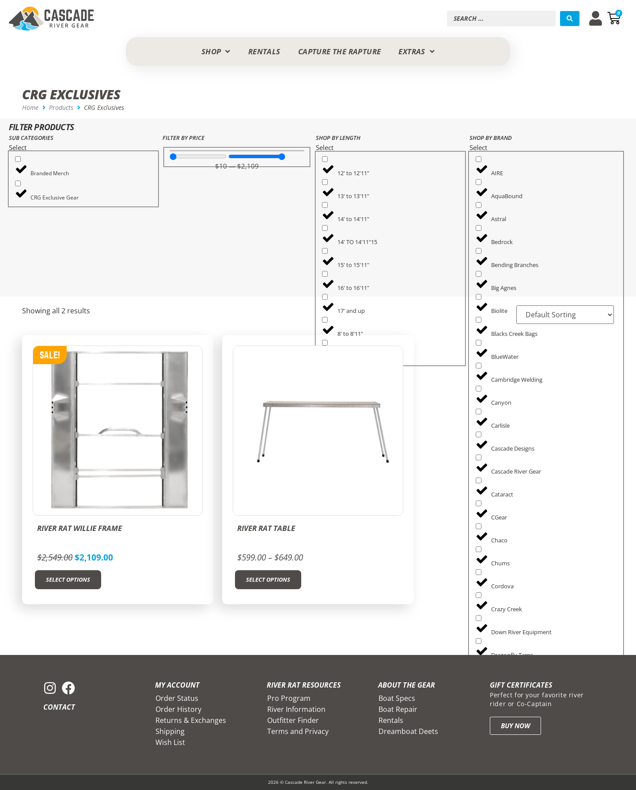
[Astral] (478, 205)
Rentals (391, 720)
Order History (178, 709)
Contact (59, 707)
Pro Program (288, 698)
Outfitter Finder (293, 720)
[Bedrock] (478, 228)
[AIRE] (478, 159)
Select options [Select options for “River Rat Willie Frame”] (68, 579)
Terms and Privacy (298, 731)
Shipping (170, 731)
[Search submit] (569, 18)
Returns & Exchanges (190, 720)
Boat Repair (398, 709)
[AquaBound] (478, 182)
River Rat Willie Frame (79, 528)
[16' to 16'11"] (325, 274)
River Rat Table (266, 528)
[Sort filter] (558, 314)
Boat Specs (397, 698)
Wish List (170, 742)
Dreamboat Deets (408, 731)
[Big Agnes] (478, 274)
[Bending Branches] (478, 251)
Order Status (176, 698)
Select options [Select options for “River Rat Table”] (268, 579)
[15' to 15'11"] (325, 251)
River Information (296, 709)
